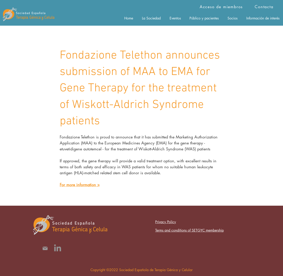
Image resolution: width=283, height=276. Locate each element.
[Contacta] (264, 6)
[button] (151, 18)
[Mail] (45, 248)
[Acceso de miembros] (221, 6)
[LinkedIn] (57, 248)
